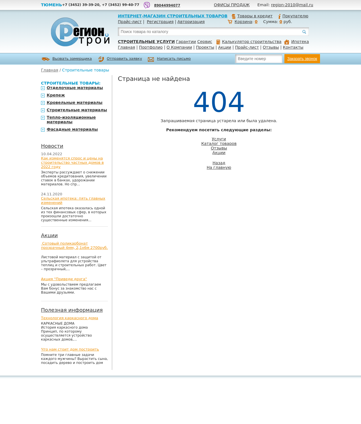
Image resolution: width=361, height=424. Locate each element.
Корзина (243, 21)
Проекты (205, 47)
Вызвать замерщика (66, 59)
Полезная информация (72, 310)
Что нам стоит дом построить (70, 349)
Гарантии (186, 41)
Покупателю (293, 16)
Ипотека (296, 41)
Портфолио (151, 47)
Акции (224, 47)
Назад (219, 163)
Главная (126, 47)
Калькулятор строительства (249, 41)
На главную (219, 167)
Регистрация (160, 21)
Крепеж (56, 95)
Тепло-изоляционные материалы (71, 119)
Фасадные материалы (72, 129)
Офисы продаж (232, 5)
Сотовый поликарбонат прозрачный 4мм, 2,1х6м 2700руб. (74, 245)
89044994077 (167, 5)
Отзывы (271, 47)
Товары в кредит (251, 16)
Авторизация (191, 21)
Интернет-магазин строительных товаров (172, 16)
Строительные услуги (146, 41)
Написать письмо (169, 59)
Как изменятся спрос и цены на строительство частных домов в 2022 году (72, 162)
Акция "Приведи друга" (64, 279)
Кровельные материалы (74, 102)
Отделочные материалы (75, 87)
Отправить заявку (120, 59)
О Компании (179, 47)
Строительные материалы (77, 110)
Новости (52, 146)
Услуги (219, 139)
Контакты (293, 47)
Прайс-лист (130, 21)
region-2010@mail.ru (292, 5)
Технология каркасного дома (69, 318)
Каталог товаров (219, 143)
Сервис (204, 41)
